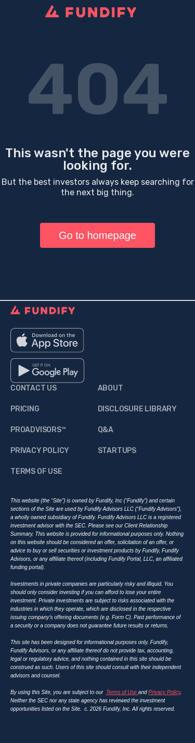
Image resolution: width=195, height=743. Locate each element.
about (110, 388)
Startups (117, 450)
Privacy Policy (39, 450)
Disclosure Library (137, 409)
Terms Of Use (36, 471)
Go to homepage (97, 235)
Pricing (25, 409)
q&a (105, 429)
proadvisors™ (38, 429)
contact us (33, 388)
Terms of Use (122, 692)
